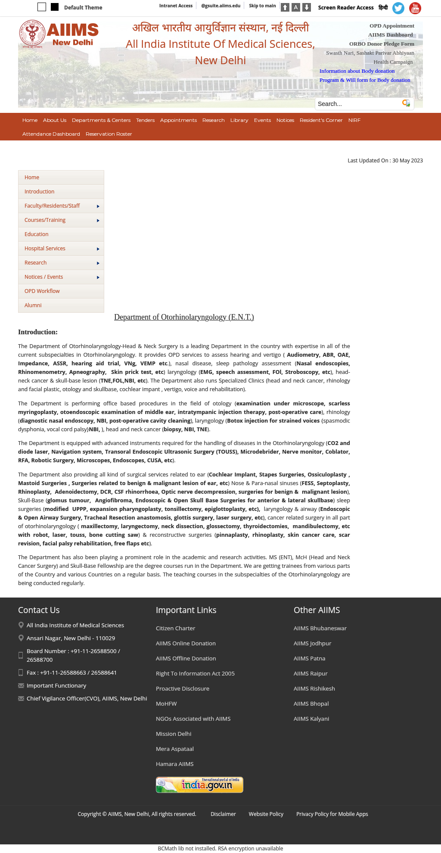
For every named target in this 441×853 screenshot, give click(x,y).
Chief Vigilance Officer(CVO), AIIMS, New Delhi (87, 698)
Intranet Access (176, 6)
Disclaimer (223, 814)
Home (32, 177)
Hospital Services (62, 248)
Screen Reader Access (346, 7)
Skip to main (262, 6)
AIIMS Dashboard (390, 34)
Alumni (33, 305)
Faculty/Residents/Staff (62, 205)
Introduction (39, 191)
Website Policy (266, 814)
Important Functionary (56, 685)
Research (62, 262)
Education (37, 234)
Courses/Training (62, 220)
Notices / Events (62, 276)
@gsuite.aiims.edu (220, 6)
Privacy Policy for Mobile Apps (332, 814)
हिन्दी (383, 7)
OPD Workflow (42, 291)
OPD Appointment (392, 25)
